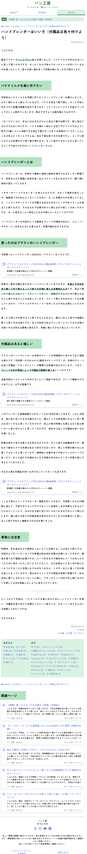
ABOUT (14, 12)
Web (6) (73, 666)
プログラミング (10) (56, 658)
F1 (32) (35, 647)
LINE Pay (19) (38, 654)
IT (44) (20, 647)
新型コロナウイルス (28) (43, 650)
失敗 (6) (50, 669)
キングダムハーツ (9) (41, 662)
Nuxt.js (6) (37, 669)
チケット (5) (64, 669)
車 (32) (7, 650)
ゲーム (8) (9, 658)
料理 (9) (73, 658)
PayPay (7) (37, 666)
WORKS (43, 12)
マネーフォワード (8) (65, 662)
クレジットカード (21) (69, 650)
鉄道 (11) (8, 654)
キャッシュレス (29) (52, 647)
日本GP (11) (67, 654)
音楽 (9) (20, 654)
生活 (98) (8, 647)
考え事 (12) (20, 650)
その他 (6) (23, 658)
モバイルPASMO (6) (56, 666)
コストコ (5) (37, 673)
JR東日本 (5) (54, 673)
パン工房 (42, 3)
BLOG (71, 12)
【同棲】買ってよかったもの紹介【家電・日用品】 (30, 19)
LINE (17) (53, 654)
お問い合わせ (63, 852)
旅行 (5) (8, 662)
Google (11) (37, 658)
